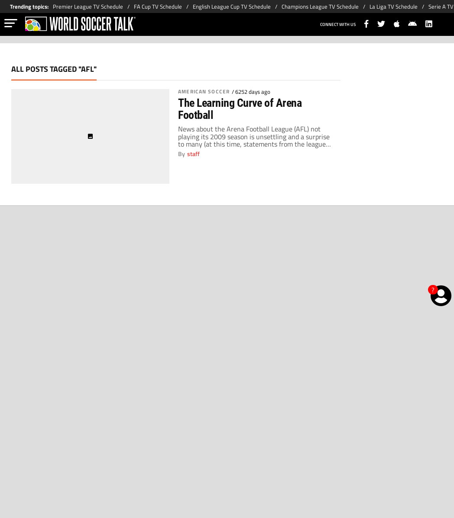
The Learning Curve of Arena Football (240, 109)
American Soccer (204, 91)
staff (193, 154)
